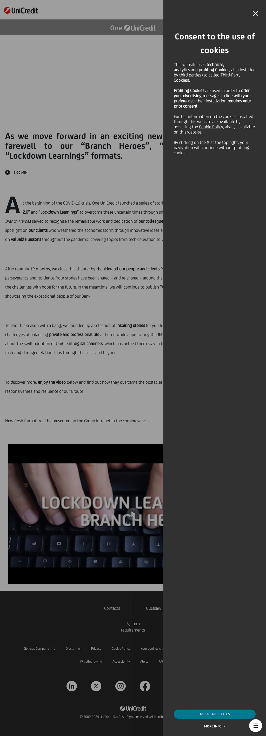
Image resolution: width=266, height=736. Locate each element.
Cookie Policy (211, 126)
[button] (255, 725)
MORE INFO (213, 726)
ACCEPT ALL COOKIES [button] (215, 714)
